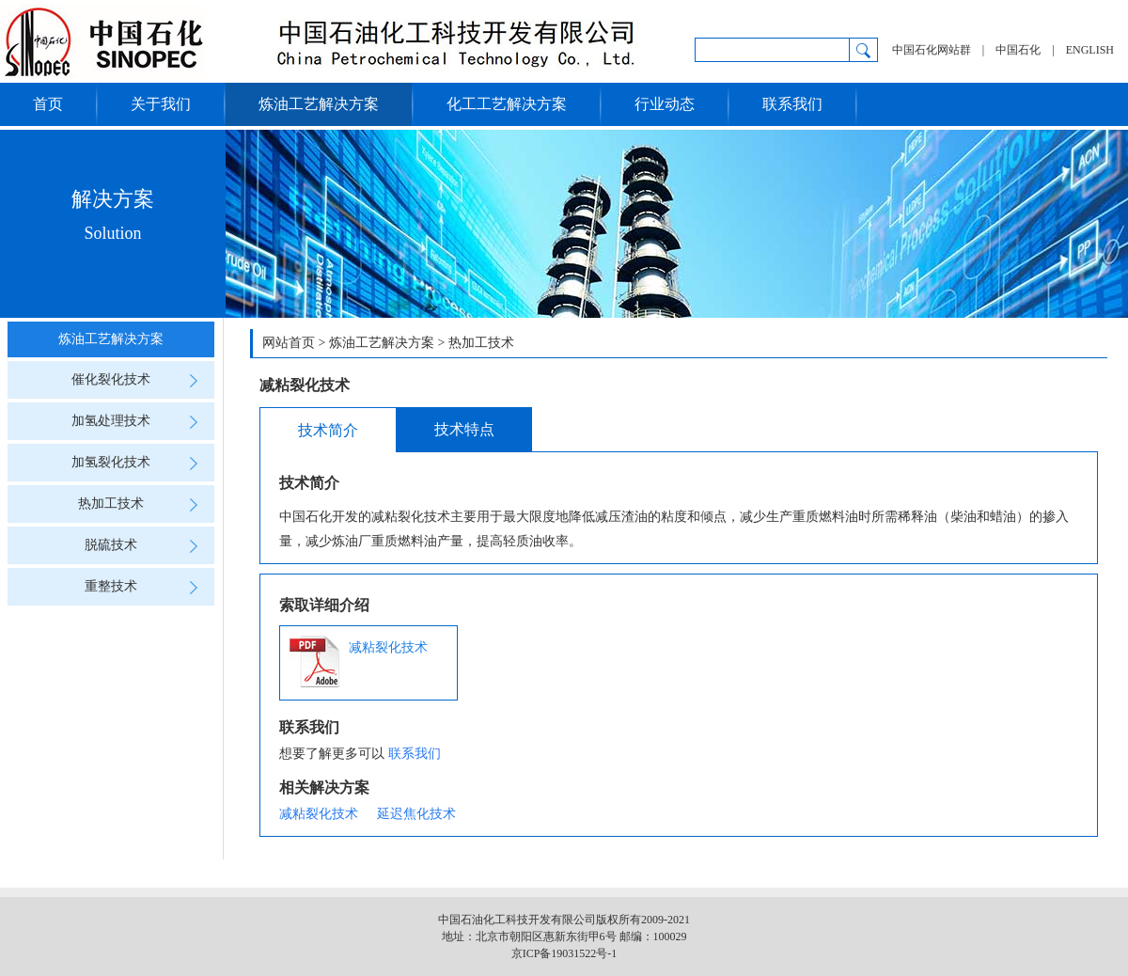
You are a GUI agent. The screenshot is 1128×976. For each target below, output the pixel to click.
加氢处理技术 (140, 421)
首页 (48, 104)
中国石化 (1018, 49)
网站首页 (288, 343)
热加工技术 (143, 504)
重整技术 (147, 586)
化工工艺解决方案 (506, 104)
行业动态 (664, 104)
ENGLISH (1090, 49)
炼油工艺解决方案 (318, 104)
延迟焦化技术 (416, 814)
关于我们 (161, 104)
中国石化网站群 (931, 49)
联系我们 (792, 104)
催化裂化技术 (140, 379)
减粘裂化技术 (359, 661)
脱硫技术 (147, 545)
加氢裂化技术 (140, 462)
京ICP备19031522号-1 (564, 953)
